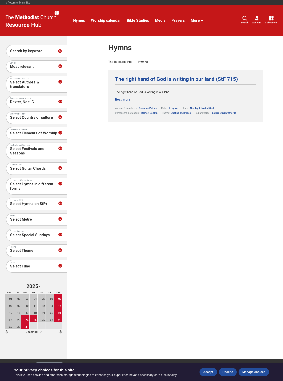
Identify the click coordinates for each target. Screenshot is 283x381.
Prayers (178, 20)
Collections (271, 20)
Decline (228, 372)
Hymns (79, 20)
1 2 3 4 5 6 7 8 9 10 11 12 (33, 332)
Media (160, 20)
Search (244, 20)
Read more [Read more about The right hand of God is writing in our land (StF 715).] (123, 99)
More (197, 20)
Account (256, 20)
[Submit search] (60, 51)
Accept (208, 372)
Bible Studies (138, 20)
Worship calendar (106, 20)
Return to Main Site (18, 2)
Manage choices (253, 372)
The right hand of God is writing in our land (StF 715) (176, 79)
